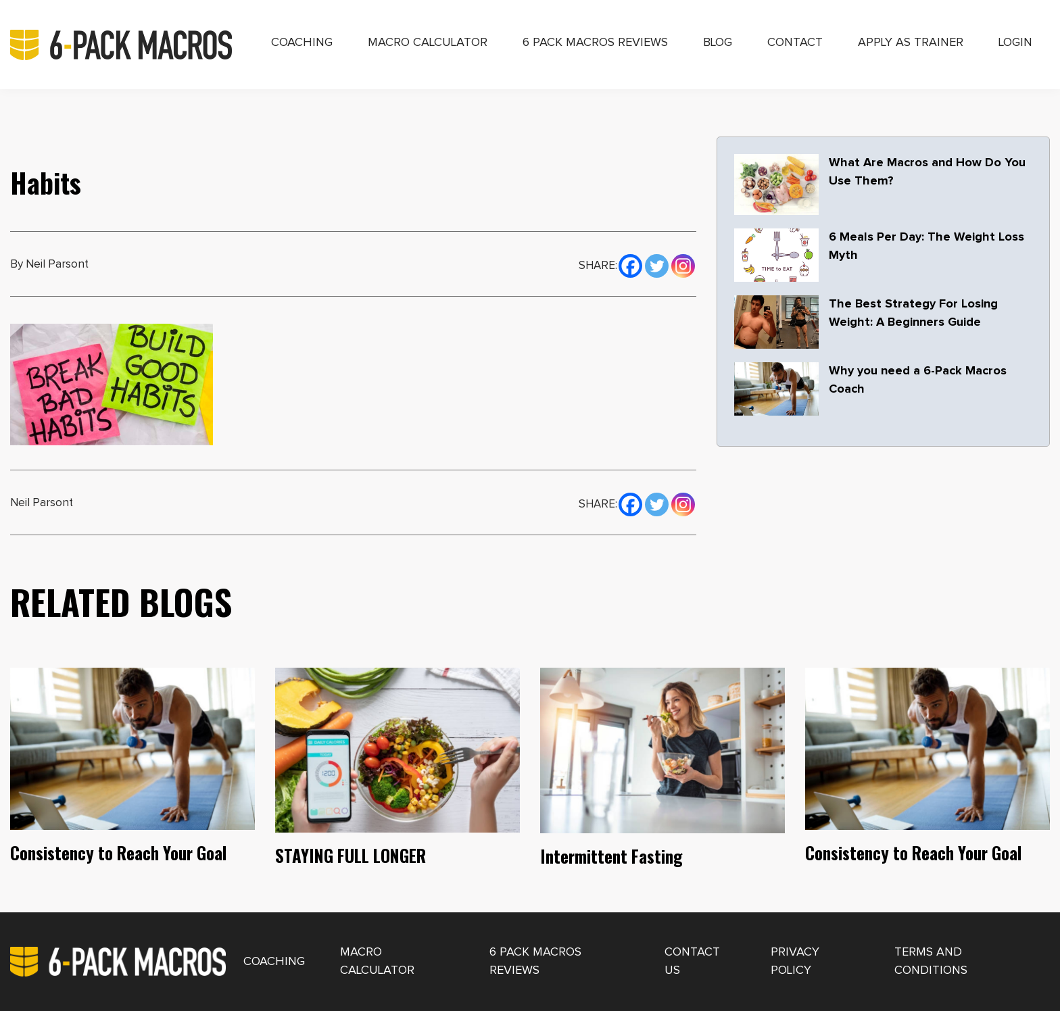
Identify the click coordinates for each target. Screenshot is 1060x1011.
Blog (717, 42)
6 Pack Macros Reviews (595, 42)
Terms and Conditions (930, 961)
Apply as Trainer (910, 42)
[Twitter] (657, 264)
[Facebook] (630, 264)
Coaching (302, 42)
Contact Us (692, 961)
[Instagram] (683, 264)
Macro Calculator (427, 42)
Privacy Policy (795, 961)
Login (1015, 42)
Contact (795, 42)
